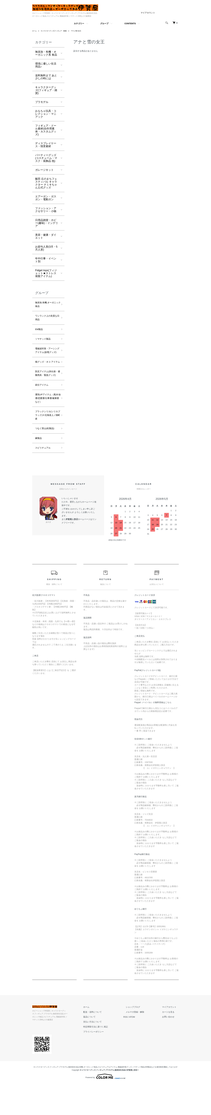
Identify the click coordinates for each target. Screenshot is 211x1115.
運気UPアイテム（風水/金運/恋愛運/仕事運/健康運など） (46, 424)
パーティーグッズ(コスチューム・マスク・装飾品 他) (46, 158)
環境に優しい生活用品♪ (45, 65)
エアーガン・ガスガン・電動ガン (45, 198)
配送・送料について (104, 1046)
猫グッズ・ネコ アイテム (46, 375)
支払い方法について (104, 1056)
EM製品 (39, 332)
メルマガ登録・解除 (142, 1046)
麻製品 (39, 471)
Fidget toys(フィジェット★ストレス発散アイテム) (46, 273)
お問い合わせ (170, 1051)
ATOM (141, 1051)
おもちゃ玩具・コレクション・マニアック (45, 113)
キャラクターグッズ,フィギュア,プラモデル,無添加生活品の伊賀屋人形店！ (109, 1102)
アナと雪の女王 (83, 31)
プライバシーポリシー (105, 1066)
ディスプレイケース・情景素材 (45, 145)
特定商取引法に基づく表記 (107, 1061)
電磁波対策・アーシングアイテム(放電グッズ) (46, 358)
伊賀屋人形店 (72, 554)
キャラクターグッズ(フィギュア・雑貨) (57, 31)
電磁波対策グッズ (125, 1099)
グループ (104, 23)
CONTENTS (130, 23)
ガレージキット (44, 169)
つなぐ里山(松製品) (46, 461)
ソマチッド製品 (44, 343)
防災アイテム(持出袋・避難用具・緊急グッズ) (46, 392)
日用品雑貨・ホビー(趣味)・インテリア (46, 223)
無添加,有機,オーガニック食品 (46, 305)
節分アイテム (43, 407)
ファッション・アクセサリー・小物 (45, 210)
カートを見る (170, 1046)
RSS (135, 1051)
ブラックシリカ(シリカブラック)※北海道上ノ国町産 (46, 446)
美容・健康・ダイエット (45, 236)
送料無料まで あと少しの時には (46, 77)
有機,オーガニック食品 (88, 1099)
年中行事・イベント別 (45, 260)
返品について (101, 1051)
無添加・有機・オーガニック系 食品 (46, 53)
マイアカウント (148, 13)
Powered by (105, 1108)
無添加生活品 (73, 1099)
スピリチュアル (44, 482)
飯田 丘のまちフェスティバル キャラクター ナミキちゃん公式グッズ (46, 183)
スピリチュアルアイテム (107, 1099)
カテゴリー (79, 23)
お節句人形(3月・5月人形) (46, 248)
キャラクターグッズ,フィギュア (45, 1099)
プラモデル (41, 102)
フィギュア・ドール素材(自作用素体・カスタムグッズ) (45, 130)
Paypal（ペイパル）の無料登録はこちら (152, 737)
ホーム (35, 31)
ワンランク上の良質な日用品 (45, 320)
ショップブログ (140, 1041)
